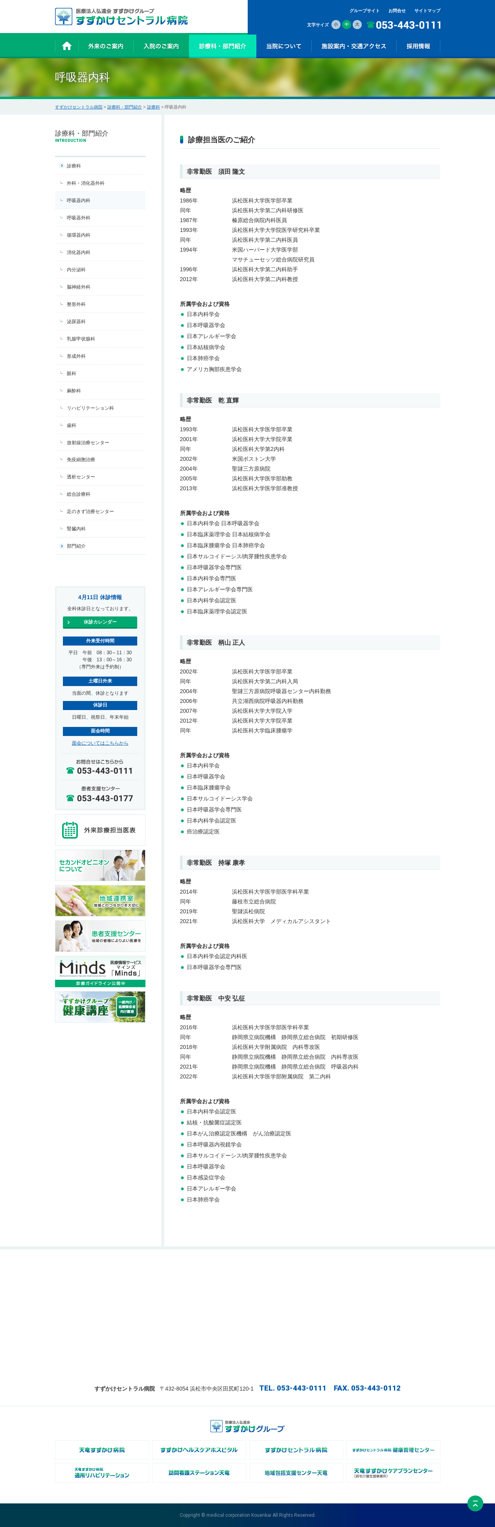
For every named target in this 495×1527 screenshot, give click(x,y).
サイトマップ (427, 10)
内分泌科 (76, 269)
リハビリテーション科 (90, 408)
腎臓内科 (76, 529)
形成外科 (76, 356)
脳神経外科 (78, 287)
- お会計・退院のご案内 (212, 1334)
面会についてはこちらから (100, 743)
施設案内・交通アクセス (405, 1269)
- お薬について (203, 1285)
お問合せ (397, 10)
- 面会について (203, 1310)
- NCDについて (332, 1302)
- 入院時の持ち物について (214, 1277)
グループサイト (365, 10)
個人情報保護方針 (398, 1285)
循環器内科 (78, 235)
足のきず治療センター (90, 511)
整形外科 (76, 304)
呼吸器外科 (78, 218)
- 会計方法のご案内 (143, 1294)
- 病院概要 (327, 1285)
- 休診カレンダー (141, 1277)
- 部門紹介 (263, 1285)
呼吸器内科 (78, 200)
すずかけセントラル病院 (79, 107)
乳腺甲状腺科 (81, 339)
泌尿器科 (76, 321)
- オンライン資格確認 (338, 1310)
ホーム (67, 1269)
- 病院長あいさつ (333, 1277)
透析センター (81, 477)
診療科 (153, 107)
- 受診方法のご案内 (143, 1285)
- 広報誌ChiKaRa (333, 1294)
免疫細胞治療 (81, 459)
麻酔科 (74, 391)
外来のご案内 (138, 1269)
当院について (330, 1269)
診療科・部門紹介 (124, 107)
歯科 (71, 425)
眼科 (71, 373)
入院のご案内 (202, 1269)
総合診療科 (78, 494)
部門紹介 (76, 546)
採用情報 (326, 1318)
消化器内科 (78, 252)
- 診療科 (261, 1277)
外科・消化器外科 (86, 183)
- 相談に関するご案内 (210, 1351)
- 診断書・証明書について (214, 1343)
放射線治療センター (88, 442)
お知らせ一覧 (74, 1277)
